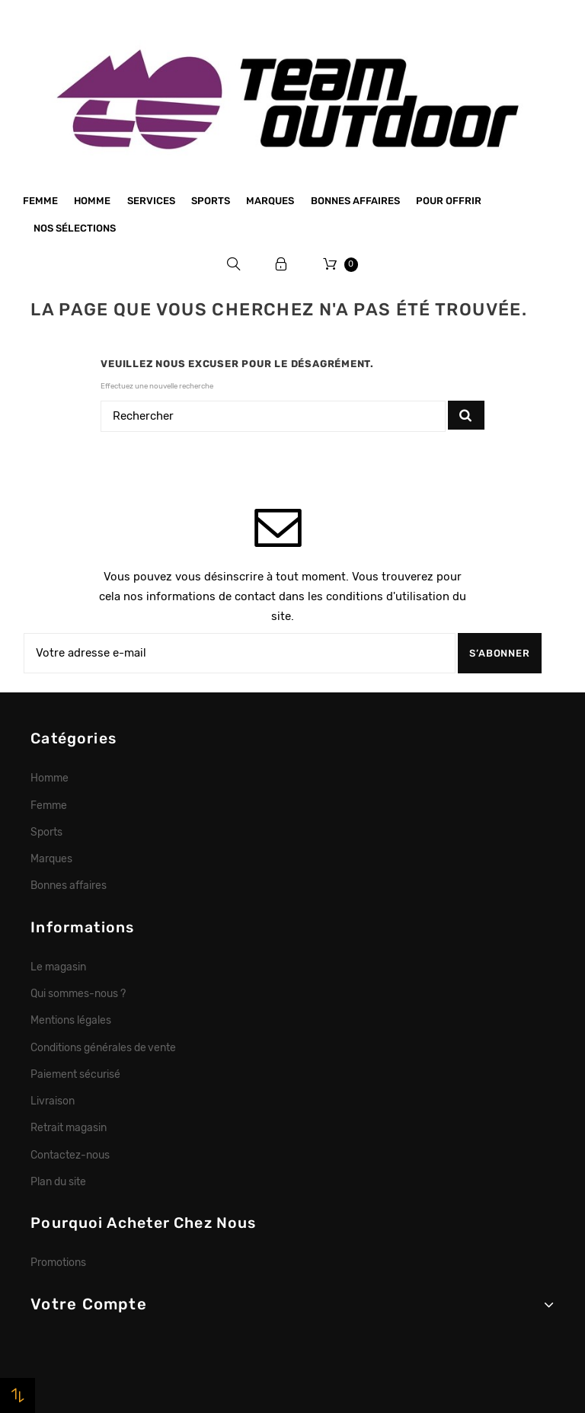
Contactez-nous (70, 1155)
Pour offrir (448, 200)
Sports (210, 200)
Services (151, 200)
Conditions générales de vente (103, 1047)
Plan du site (58, 1181)
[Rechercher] (273, 416)
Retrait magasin (68, 1127)
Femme (40, 200)
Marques (270, 200)
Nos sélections (75, 228)
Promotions (58, 1262)
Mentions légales (70, 1020)
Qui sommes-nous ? (78, 993)
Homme (92, 200)
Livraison (52, 1101)
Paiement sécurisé (75, 1074)
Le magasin (58, 967)
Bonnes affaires (355, 200)
